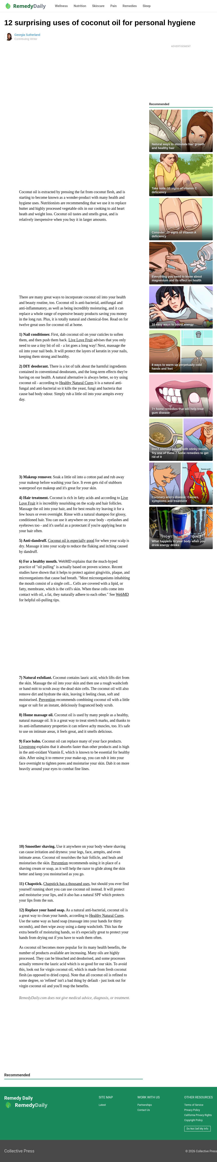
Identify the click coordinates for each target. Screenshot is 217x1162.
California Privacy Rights (198, 1115)
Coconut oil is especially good (71, 540)
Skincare (98, 6)
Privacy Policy (192, 1110)
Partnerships (144, 1104)
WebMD (122, 594)
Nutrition (80, 6)
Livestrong (27, 747)
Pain (113, 6)
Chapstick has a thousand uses (66, 884)
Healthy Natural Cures (76, 383)
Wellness (61, 6)
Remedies (130, 6)
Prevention (47, 700)
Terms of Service (193, 1104)
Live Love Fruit (80, 340)
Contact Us (143, 1110)
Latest (102, 1104)
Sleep (146, 6)
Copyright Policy (193, 1120)
